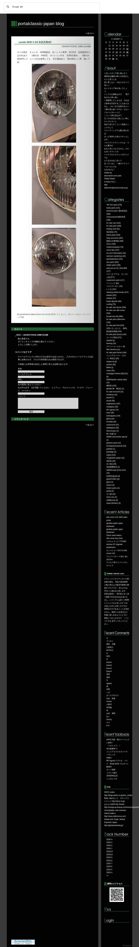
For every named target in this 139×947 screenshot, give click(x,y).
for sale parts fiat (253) (115, 325)
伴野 (108, 689)
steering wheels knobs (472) (117, 292)
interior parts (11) (113, 488)
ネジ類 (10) (110, 494)
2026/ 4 (109, 839)
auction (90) (111, 364)
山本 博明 (110, 713)
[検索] (51, 7)
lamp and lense (43, 314)
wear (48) (110, 413)
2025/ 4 (109, 872)
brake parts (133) (113, 208)
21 (106, 56)
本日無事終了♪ (112, 749)
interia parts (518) (113, 235)
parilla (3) (110, 491)
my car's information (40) (116, 253)
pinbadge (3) (111, 452)
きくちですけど (112, 695)
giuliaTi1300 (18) (113, 479)
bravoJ (109, 662)
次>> (92, 33)
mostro (109, 701)
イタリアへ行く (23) (114, 286)
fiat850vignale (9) (113, 476)
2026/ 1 (109, 848)
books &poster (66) (113, 301)
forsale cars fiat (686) (114, 316)
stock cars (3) (111, 497)
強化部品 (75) (111, 232)
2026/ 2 (109, 845)
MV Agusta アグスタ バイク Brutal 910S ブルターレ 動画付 (117, 764)
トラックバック (21, 419)
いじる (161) (111, 289)
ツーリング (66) (112, 283)
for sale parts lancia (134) (116, 334)
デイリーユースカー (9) (115, 346)
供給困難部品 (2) (113, 467)
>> (121, 39)
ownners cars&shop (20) (116, 256)
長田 (108, 656)
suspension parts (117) (115, 280)
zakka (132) (111, 455)
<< (112, 39)
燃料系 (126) (111, 386)
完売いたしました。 (59, 314)
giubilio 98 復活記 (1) (115, 389)
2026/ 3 (109, 842)
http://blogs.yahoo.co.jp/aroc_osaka (118, 795)
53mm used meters (114, 535)
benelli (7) (110, 398)
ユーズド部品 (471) (114, 337)
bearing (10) (111, 343)
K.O (107, 725)
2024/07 (116, 39)
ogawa (109, 683)
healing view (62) (113, 229)
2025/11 (109, 854)
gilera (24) (110, 419)
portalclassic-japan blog (41, 23)
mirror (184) (111, 244)
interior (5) (110, 485)
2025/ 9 (109, 857)
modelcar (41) (111, 395)
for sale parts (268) (113, 226)
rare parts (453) (112, 262)
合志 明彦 (110, 698)
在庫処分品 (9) (112, 500)
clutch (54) (110, 371)
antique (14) (111, 298)
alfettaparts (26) (112, 428)
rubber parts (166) (113, 265)
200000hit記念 (112, 776)
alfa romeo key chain (114, 538)
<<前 (88, 33)
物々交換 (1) (111, 434)
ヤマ (108, 723)
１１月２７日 (111, 779)
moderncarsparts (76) (114, 247)
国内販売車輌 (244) (114, 331)
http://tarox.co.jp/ (118, 801)
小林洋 (109, 704)
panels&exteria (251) (114, 259)
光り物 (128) (111, 464)
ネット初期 (110, 770)
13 (127, 49)
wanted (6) (110, 340)
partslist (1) (110, 449)
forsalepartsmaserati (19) (116, 446)
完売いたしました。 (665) (116, 328)
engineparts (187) (113, 404)
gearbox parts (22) (113, 443)
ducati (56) (110, 401)
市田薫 (109, 707)
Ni (107, 710)
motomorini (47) (112, 425)
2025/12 (109, 852)
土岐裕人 (109, 647)
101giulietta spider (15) (115, 458)
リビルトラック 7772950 (116, 541)
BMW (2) (109, 367)
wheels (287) (111, 295)
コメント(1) (75, 314)
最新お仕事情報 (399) (114, 241)
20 (127, 52)
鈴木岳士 (109, 650)
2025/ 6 (109, 866)
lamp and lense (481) (114, 238)
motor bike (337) (112, 250)
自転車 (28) (110, 461)
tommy (109, 719)
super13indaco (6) (113, 503)
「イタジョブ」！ (113, 746)
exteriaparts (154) (113, 416)
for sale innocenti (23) (114, 392)
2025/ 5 (109, 870)
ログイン (116, 920)
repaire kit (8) (111, 362)
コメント (18, 329)
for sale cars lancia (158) (116, 307)
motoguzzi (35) (112, 407)
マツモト (109, 641)
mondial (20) (111, 422)
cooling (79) (111, 304)
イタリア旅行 (111, 773)
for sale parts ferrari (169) (116, 353)
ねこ (108, 716)
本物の (109, 758)
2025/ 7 (109, 863)
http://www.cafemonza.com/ (115, 816)
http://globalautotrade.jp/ (113, 825)
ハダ (108, 692)
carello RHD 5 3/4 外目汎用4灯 (35, 42)
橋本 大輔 (110, 644)
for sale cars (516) (113, 223)
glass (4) (109, 482)
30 (113, 59)
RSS (116, 909)
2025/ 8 (109, 861)
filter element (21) (113, 349)
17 (117, 52)
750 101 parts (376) (114, 205)
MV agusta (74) (112, 410)
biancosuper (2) (112, 431)
